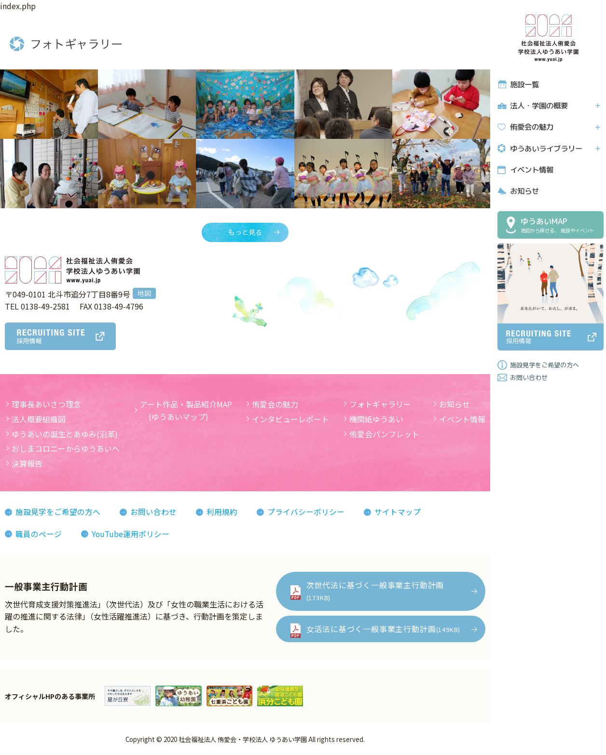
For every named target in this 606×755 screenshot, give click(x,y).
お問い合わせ (529, 376)
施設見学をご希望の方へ (544, 364)
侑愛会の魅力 (531, 126)
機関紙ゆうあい (376, 419)
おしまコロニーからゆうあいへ (66, 449)
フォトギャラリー (380, 404)
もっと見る (245, 232)
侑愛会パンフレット (384, 434)
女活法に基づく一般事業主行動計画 (383, 628)
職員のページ (38, 533)
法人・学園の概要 (538, 105)
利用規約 (222, 512)
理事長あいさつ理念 (46, 404)
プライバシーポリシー (305, 512)
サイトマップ (397, 512)
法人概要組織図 (39, 419)
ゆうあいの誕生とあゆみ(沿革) (65, 434)
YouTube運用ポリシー (131, 533)
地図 (144, 293)
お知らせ (524, 190)
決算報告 (27, 463)
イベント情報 (531, 169)
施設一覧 (524, 84)
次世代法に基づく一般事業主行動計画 (375, 591)
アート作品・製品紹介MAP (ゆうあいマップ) (186, 411)
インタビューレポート (290, 419)
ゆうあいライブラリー (546, 148)
